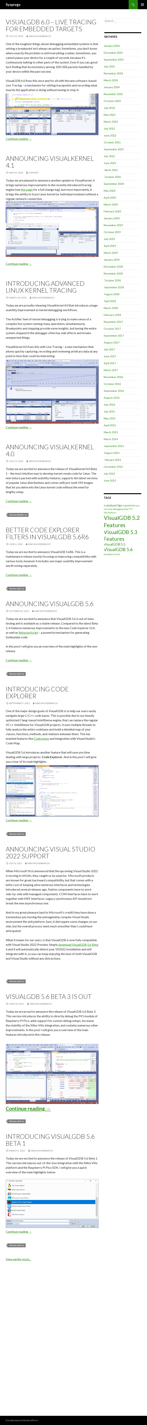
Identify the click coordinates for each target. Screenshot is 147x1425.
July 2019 (109, 239)
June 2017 (110, 356)
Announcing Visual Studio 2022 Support (50, 852)
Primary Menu (142, 4)
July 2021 (109, 156)
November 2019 (113, 225)
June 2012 (110, 480)
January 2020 (112, 218)
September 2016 (114, 390)
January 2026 (112, 45)
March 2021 (111, 170)
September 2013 (114, 446)
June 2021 (110, 163)
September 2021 (114, 149)
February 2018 (112, 314)
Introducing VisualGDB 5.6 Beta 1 (50, 1139)
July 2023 (109, 107)
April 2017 (110, 363)
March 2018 (111, 308)
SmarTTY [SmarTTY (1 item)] (128, 509)
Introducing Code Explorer (37, 692)
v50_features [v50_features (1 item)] (110, 512)
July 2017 (109, 349)
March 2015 (111, 432)
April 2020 (110, 197)
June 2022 (110, 135)
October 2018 (112, 280)
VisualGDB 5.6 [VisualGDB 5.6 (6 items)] (118, 549)
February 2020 (112, 211)
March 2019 (111, 252)
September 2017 (114, 335)
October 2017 (112, 328)
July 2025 (109, 66)
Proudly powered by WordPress (22, 1420)
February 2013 (112, 459)
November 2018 (113, 273)
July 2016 (109, 404)
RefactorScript (28, 632)
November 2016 (113, 377)
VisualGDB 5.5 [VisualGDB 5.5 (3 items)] (114, 544)
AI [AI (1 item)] (105, 505)
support (34, 172)
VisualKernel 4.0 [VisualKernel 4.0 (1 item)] (112, 554)
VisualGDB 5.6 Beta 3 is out (49, 996)
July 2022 (109, 128)
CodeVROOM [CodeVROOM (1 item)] (129, 505)
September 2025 (114, 59)
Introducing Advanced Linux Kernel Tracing (45, 286)
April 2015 (110, 425)
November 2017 (113, 321)
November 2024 (113, 73)
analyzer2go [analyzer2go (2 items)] (114, 505)
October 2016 (112, 383)
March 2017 (111, 370)
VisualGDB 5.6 (16, 588)
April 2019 (110, 245)
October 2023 (112, 101)
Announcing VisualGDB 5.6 (50, 603)
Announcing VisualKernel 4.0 (50, 450)
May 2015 (109, 418)
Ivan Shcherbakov (40, 36)
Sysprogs (13, 4)
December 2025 (113, 52)
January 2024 (112, 87)
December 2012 (113, 466)
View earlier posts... (18, 1259)
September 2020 (114, 183)
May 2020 (109, 190)
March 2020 (111, 204)
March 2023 (111, 121)
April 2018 (110, 301)
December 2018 (113, 266)
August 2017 (111, 342)
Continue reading (19, 139)
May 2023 (109, 114)
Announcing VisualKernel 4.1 (50, 161)
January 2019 (112, 259)
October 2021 (112, 142)
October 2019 (112, 232)
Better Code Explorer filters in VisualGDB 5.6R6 (47, 533)
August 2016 (111, 397)
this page (27, 189)
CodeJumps (41, 738)
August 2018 (111, 294)
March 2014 (111, 439)
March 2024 (111, 80)
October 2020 (112, 176)
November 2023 (113, 94)
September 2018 (114, 287)
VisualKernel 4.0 (18, 515)
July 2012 (109, 473)
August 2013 (111, 452)
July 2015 (109, 411)
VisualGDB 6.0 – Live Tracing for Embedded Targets (51, 25)
